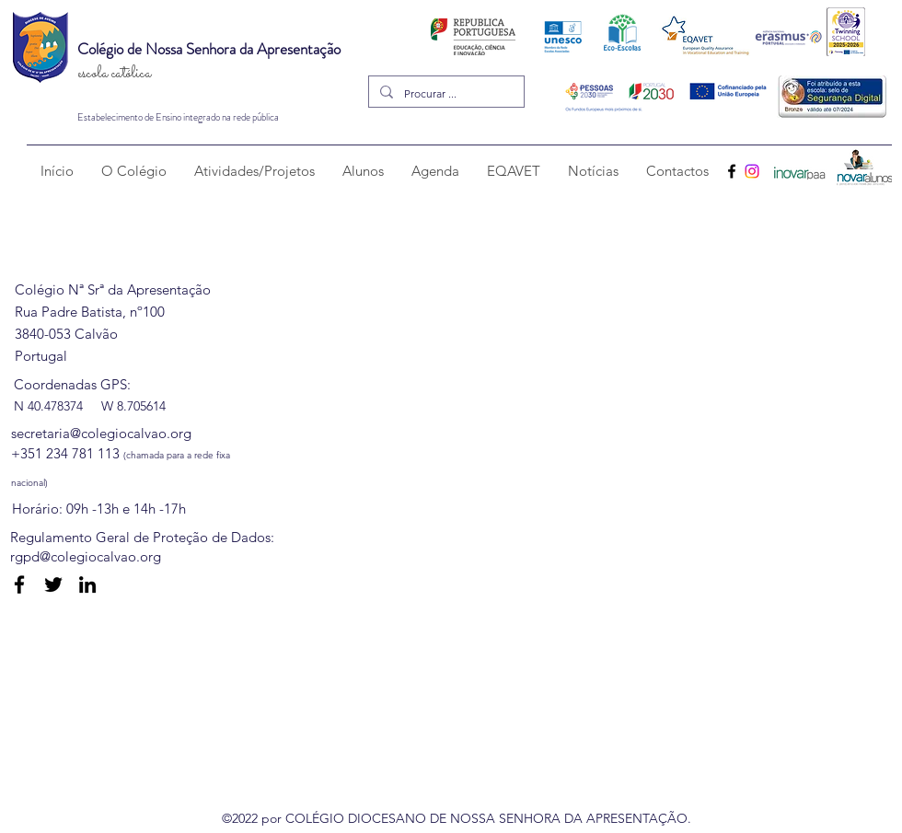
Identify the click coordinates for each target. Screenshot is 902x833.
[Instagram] (752, 171)
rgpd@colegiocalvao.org (85, 556)
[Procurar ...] (444, 93)
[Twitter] (53, 584)
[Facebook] (732, 171)
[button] (133, 171)
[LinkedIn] (87, 584)
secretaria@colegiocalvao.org (101, 433)
